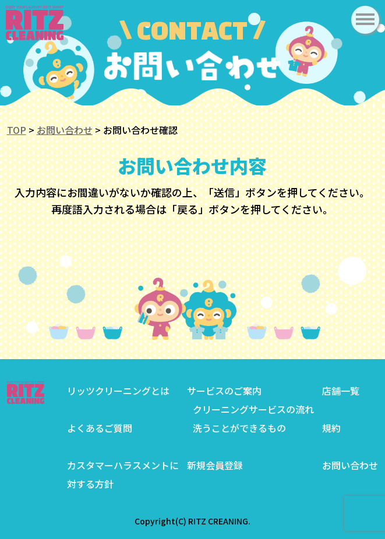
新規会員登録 (215, 465)
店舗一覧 (340, 391)
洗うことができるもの (239, 428)
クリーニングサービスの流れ (253, 409)
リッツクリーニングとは (118, 391)
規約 (331, 428)
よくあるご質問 (99, 428)
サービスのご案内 (224, 391)
